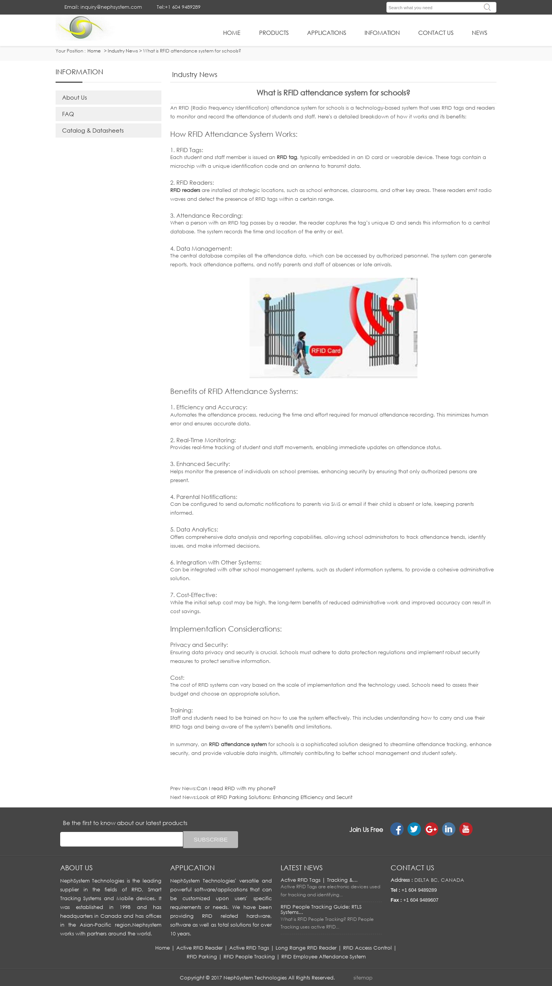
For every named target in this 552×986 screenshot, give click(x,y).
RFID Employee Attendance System (323, 956)
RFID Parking (202, 956)
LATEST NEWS (302, 867)
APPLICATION (192, 867)
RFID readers (185, 190)
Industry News (123, 51)
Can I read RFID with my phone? (236, 788)
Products (274, 32)
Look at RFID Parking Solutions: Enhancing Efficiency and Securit (274, 797)
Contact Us (435, 32)
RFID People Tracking (249, 956)
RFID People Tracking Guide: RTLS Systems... (321, 909)
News (479, 32)
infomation (382, 32)
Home (162, 948)
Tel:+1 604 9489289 (178, 7)
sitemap (363, 978)
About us (76, 867)
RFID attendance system (238, 744)
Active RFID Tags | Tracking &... (319, 880)
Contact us (412, 867)
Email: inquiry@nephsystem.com (103, 7)
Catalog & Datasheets (93, 130)
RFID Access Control (367, 948)
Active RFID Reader (199, 948)
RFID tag (287, 157)
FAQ (68, 113)
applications (326, 32)
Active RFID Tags (249, 948)
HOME (231, 32)
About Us (74, 97)
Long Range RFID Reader (306, 948)
